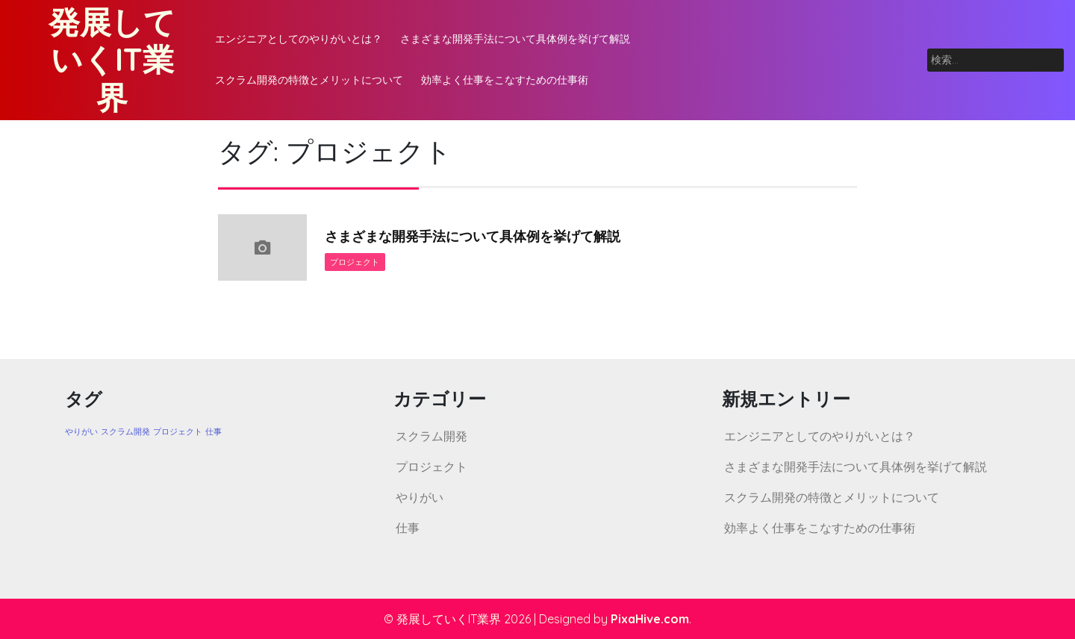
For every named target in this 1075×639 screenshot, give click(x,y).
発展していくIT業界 (112, 59)
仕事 (408, 527)
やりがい (419, 497)
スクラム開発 (431, 435)
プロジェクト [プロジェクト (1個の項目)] (177, 431)
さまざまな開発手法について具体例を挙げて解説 (515, 39)
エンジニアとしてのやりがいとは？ (298, 39)
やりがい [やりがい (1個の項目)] (81, 431)
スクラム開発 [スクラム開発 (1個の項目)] (125, 431)
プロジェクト (355, 262)
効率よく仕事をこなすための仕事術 (504, 80)
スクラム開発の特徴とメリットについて (309, 80)
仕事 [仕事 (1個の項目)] (213, 431)
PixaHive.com (650, 618)
